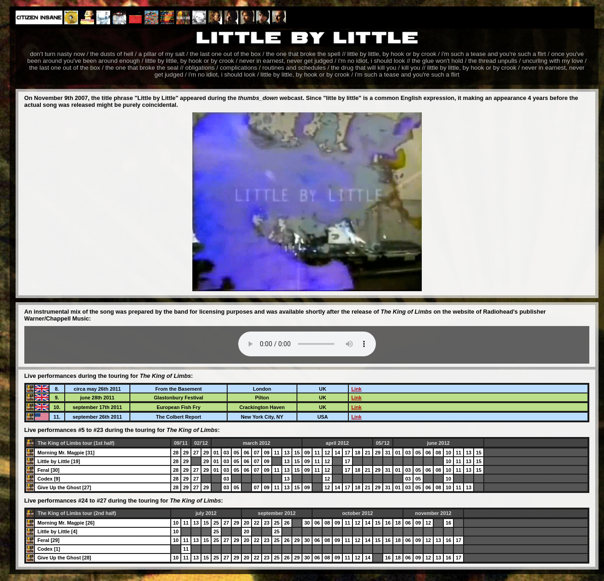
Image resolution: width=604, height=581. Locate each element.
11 (277, 452)
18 (357, 452)
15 (297, 452)
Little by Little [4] (57, 531)
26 (287, 523)
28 (176, 452)
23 (266, 523)
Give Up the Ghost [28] (64, 557)
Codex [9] (48, 478)
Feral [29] (48, 540)
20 (246, 523)
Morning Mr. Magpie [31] (65, 452)
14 (337, 452)
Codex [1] (48, 549)
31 (388, 452)
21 (367, 452)
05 (236, 452)
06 (246, 452)
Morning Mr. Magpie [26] (65, 523)
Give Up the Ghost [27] (64, 487)
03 (226, 452)
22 (256, 523)
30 (307, 523)
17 (347, 452)
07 (256, 452)
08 (438, 452)
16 (388, 523)
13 (287, 452)
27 (196, 452)
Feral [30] (48, 470)
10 (448, 452)
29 (186, 452)
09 (266, 452)
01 (216, 452)
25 (216, 523)
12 (327, 452)
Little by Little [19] (58, 461)
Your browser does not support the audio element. (307, 344)
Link (356, 389)
